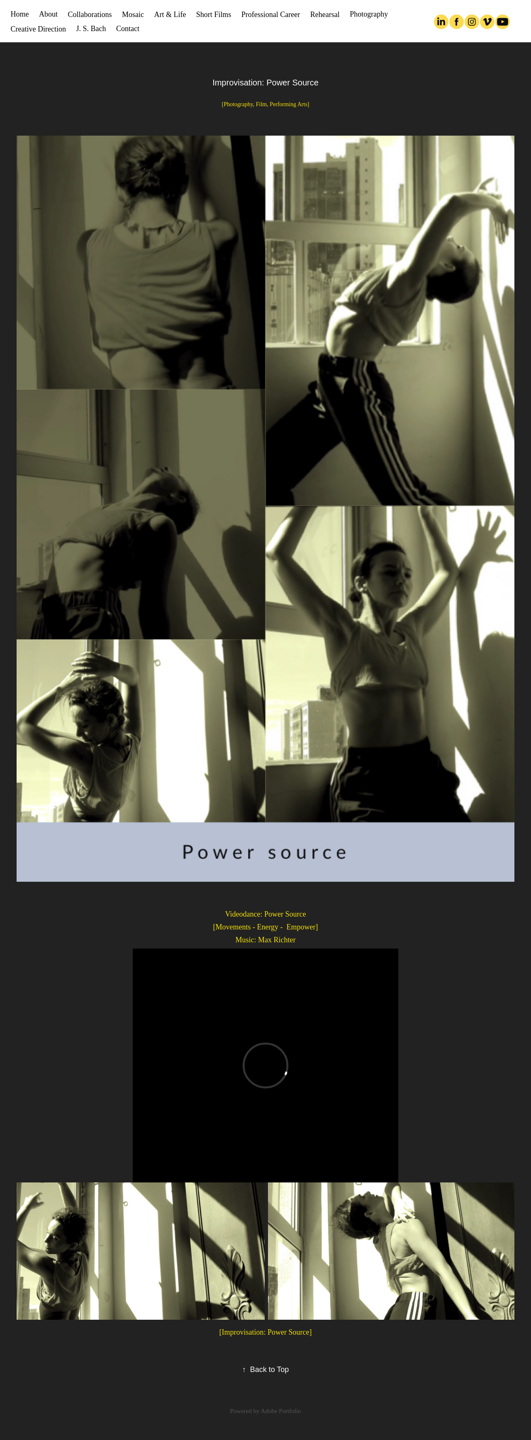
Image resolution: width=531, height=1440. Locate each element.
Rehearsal (325, 14)
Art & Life (170, 14)
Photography (369, 14)
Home (20, 14)
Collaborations (90, 14)
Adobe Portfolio (281, 1411)
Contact (127, 28)
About (48, 14)
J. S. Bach (91, 28)
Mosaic (133, 14)
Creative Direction (38, 29)
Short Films (213, 14)
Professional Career (270, 14)
